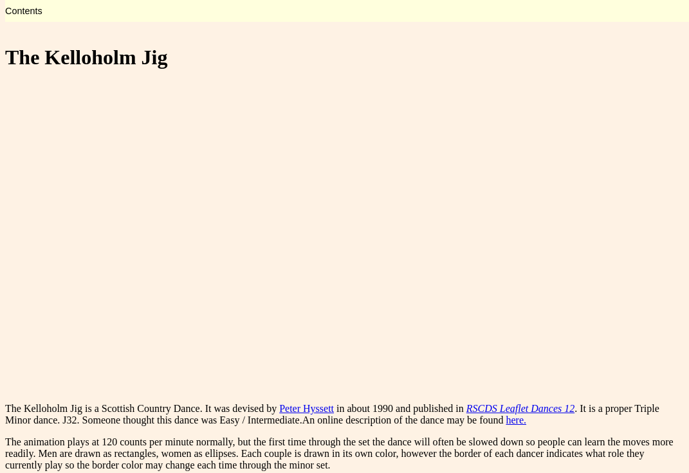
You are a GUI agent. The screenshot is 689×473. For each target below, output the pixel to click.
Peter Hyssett (306, 408)
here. (516, 420)
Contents (23, 11)
